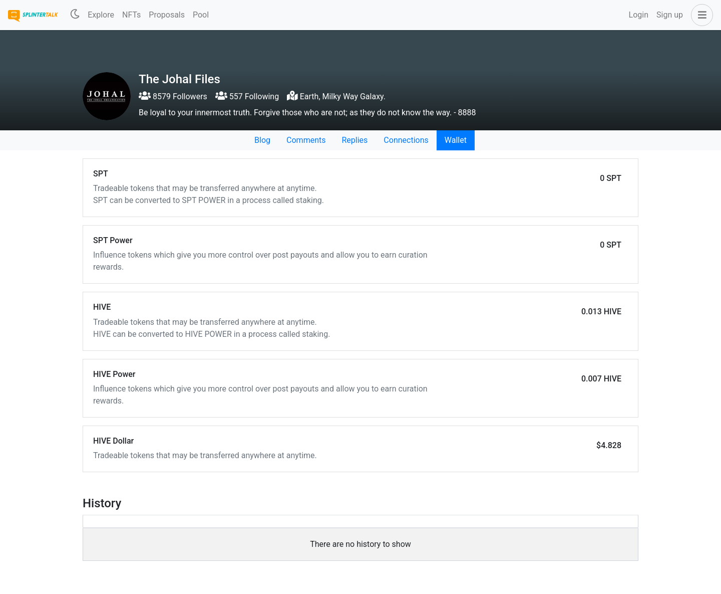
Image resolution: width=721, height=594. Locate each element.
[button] (700, 15)
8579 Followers (173, 96)
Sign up (669, 15)
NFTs (131, 15)
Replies (354, 140)
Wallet (456, 140)
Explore (101, 15)
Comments (305, 140)
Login (638, 15)
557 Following (247, 96)
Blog (262, 140)
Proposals (167, 15)
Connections (406, 140)
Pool (201, 15)
